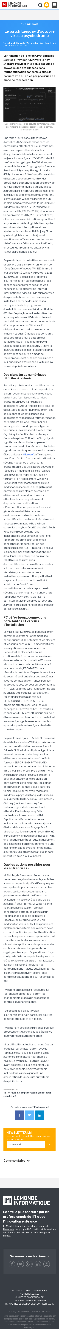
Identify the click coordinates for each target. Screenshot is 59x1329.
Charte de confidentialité (29, 1297)
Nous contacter (21, 1290)
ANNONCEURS (40, 1290)
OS (22, 24)
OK (49, 1144)
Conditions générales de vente (29, 1300)
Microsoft (29, 454)
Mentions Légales (29, 1294)
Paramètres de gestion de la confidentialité (29, 1304)
